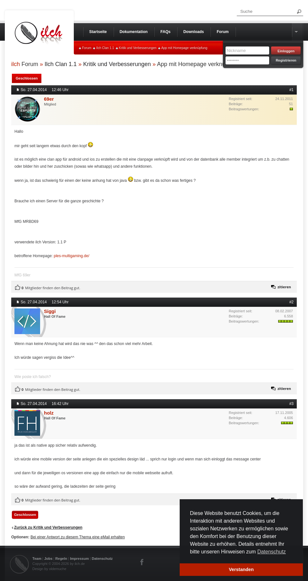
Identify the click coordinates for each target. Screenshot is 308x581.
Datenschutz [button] (271, 551)
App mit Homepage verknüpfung (184, 48)
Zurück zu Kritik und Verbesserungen (48, 527)
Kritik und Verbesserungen (138, 48)
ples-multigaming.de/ (72, 256)
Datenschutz (102, 558)
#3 (291, 403)
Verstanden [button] (241, 569)
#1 (291, 90)
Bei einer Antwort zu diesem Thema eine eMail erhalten (77, 537)
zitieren (284, 286)
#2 (291, 302)
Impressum (79, 558)
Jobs (48, 558)
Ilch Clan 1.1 (105, 48)
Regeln (61, 558)
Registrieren (286, 60)
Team (36, 558)
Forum (86, 48)
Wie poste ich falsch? (32, 377)
